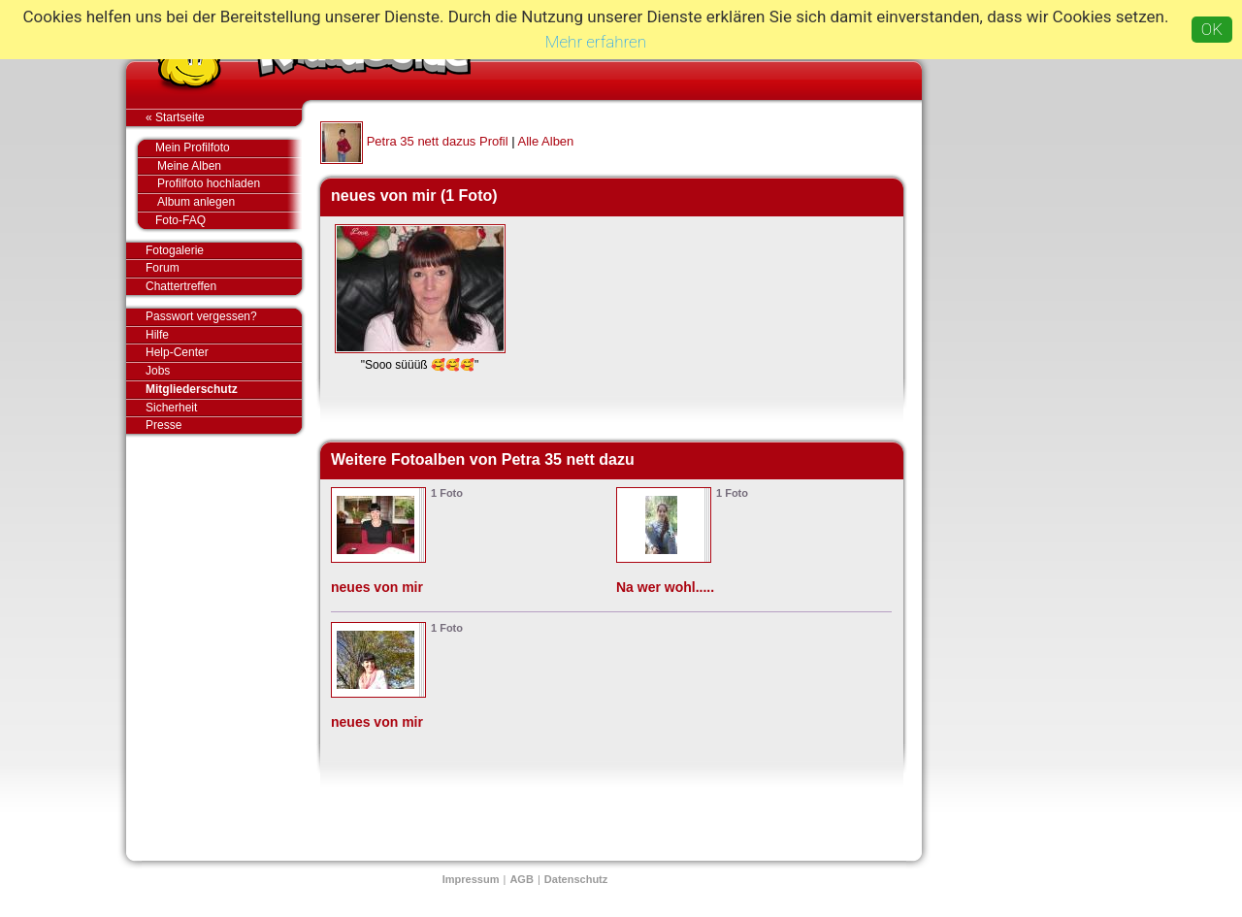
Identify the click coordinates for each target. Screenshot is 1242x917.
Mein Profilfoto (219, 148)
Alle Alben (546, 141)
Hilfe (157, 335)
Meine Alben (229, 166)
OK (1212, 29)
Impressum (471, 879)
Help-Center (177, 352)
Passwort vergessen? (224, 317)
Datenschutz (575, 879)
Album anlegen (229, 202)
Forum (163, 268)
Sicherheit (171, 407)
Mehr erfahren (595, 41)
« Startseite (224, 117)
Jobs (158, 370)
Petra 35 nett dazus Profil (437, 141)
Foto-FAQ (219, 220)
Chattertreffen (224, 286)
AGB (521, 879)
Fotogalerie (224, 251)
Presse (224, 425)
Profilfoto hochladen (229, 184)
